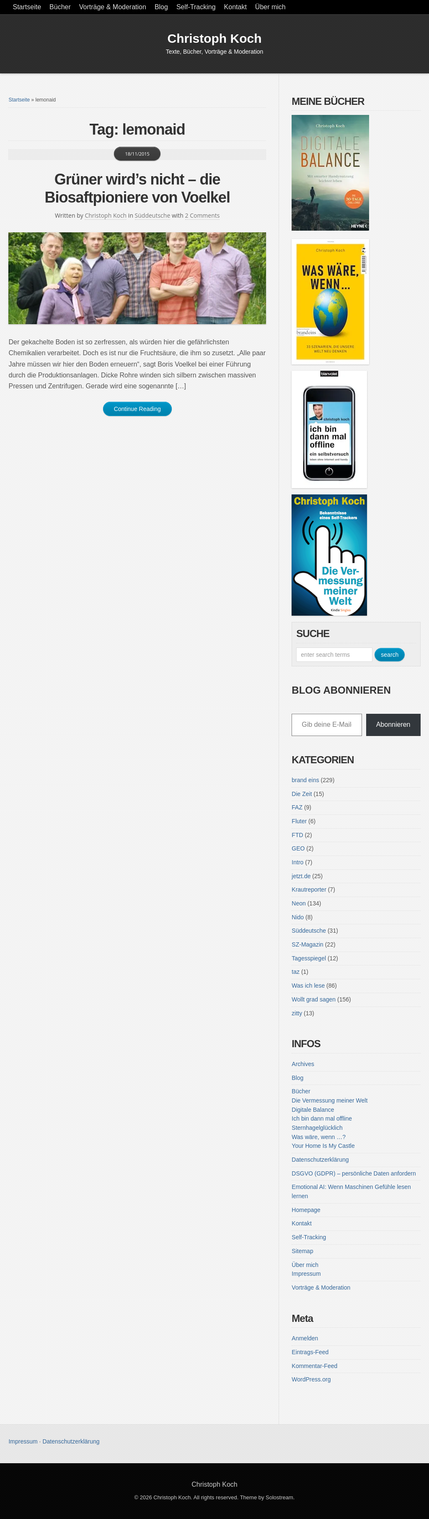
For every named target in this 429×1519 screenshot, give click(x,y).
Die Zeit (302, 794)
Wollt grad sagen (314, 999)
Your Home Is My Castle (323, 1145)
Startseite (27, 6)
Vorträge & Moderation (112, 6)
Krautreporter (309, 889)
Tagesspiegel (309, 958)
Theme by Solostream (266, 1497)
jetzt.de (301, 876)
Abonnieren (393, 724)
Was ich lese (308, 985)
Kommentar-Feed (314, 1366)
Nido (298, 917)
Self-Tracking (196, 6)
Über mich (270, 6)
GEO (298, 848)
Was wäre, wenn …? (319, 1137)
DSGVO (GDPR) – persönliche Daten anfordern (354, 1173)
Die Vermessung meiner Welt (329, 1100)
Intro (297, 862)
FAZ (297, 807)
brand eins (305, 780)
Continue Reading (137, 409)
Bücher (60, 6)
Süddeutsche (153, 215)
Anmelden (305, 1338)
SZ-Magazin (307, 944)
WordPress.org (311, 1379)
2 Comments (202, 215)
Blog (161, 6)
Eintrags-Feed (310, 1352)
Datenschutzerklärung (320, 1159)
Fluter (299, 821)
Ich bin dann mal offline (322, 1118)
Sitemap (302, 1251)
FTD (297, 835)
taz (296, 971)
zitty (297, 1013)
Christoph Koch (215, 38)
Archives (303, 1064)
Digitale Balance (313, 1109)
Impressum (306, 1273)
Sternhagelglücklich (317, 1127)
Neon (298, 903)
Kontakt (235, 6)
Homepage (306, 1210)
